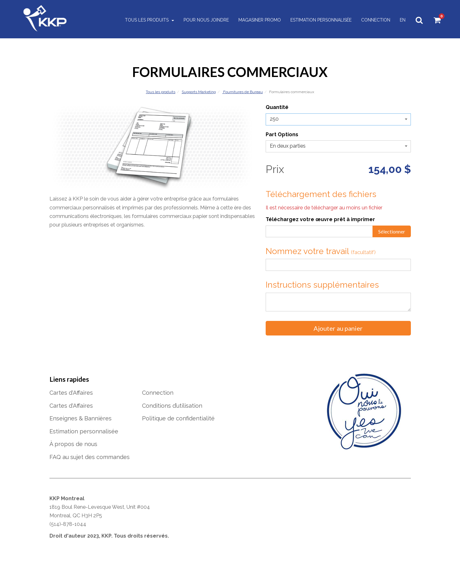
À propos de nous (73, 444)
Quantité (277, 107)
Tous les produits (147, 20)
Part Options (282, 134)
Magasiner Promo (257, 20)
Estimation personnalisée (318, 20)
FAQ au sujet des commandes (89, 457)
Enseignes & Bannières (80, 418)
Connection (373, 20)
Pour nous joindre (204, 20)
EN (400, 20)
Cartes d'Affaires (71, 392)
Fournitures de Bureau (242, 92)
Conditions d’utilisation (172, 405)
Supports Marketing (199, 92)
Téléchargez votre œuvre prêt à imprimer (320, 219)
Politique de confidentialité (178, 418)
